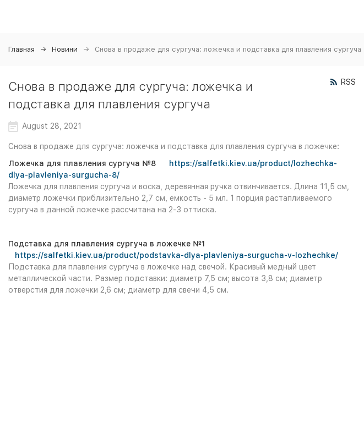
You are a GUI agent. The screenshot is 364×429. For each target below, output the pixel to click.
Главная (21, 49)
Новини (65, 49)
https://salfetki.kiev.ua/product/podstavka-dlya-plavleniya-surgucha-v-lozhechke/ (176, 255)
